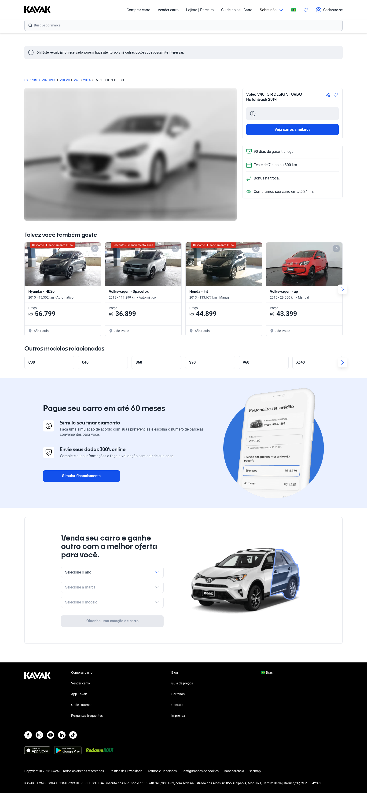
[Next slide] (342, 289)
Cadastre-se (329, 10)
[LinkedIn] (62, 735)
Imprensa (178, 715)
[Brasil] (293, 10)
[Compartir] (328, 95)
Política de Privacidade (126, 771)
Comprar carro (138, 10)
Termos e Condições (162, 771)
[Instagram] (39, 735)
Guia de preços (182, 683)
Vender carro (168, 10)
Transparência (233, 771)
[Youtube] (50, 735)
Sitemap (255, 771)
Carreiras (178, 694)
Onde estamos (81, 705)
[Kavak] (37, 10)
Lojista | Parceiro (200, 10)
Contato (177, 705)
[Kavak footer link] (37, 694)
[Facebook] (28, 735)
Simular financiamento (81, 476)
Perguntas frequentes (87, 715)
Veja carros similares (292, 129)
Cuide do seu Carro (236, 10)
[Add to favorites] (95, 248)
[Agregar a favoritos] (336, 95)
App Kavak (79, 694)
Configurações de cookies (200, 771)
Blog (174, 672)
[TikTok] (73, 735)
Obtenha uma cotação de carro (112, 621)
